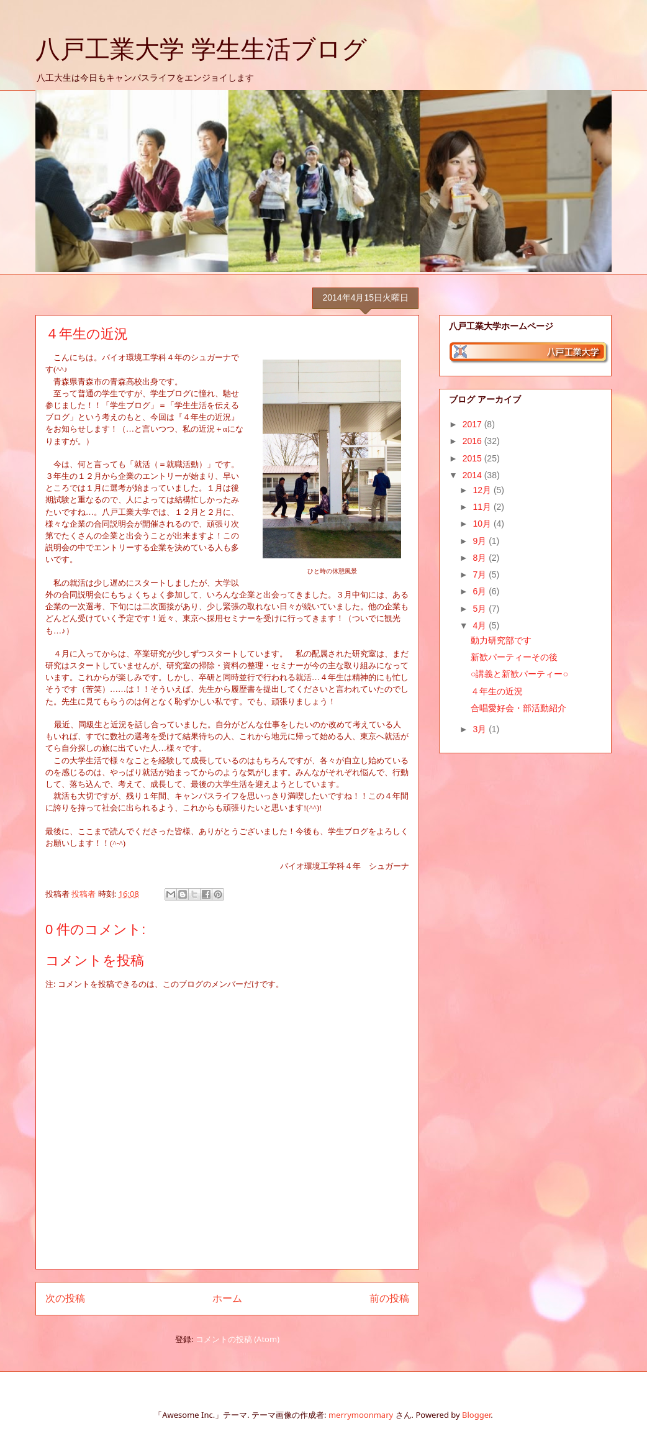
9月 (481, 541)
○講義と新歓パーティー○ (519, 674)
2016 (473, 441)
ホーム (227, 1298)
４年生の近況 (497, 691)
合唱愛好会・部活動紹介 (518, 708)
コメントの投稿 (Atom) (237, 1339)
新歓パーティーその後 (514, 657)
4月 (481, 625)
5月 (481, 609)
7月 (481, 574)
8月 (481, 558)
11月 (483, 507)
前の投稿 (389, 1298)
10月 (483, 524)
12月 (483, 490)
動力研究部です (501, 640)
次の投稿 (65, 1298)
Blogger (476, 1414)
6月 (481, 591)
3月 (481, 729)
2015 (473, 458)
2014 (473, 475)
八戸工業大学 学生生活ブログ (201, 49)
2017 (473, 424)
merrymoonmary (360, 1414)
